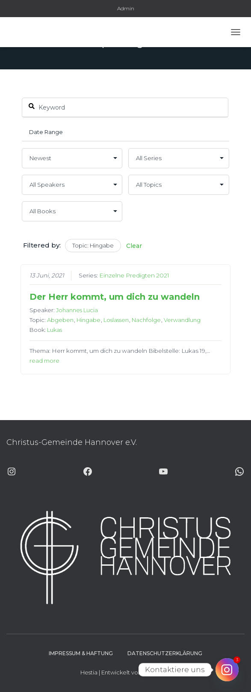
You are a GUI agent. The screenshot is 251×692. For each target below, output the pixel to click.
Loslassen (116, 319)
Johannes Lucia (77, 310)
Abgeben (60, 319)
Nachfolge (146, 319)
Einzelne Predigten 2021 (134, 275)
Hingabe (88, 319)
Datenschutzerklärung (164, 653)
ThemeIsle (157, 672)
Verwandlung (182, 319)
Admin (125, 8)
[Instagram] (227, 669)
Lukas (54, 329)
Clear (134, 246)
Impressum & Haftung (81, 653)
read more (44, 360)
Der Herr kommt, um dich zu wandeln (115, 297)
